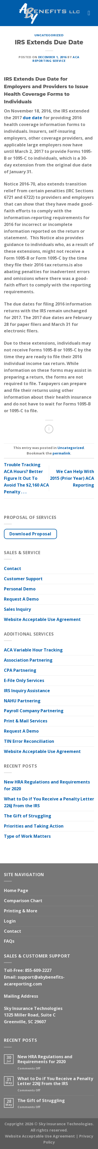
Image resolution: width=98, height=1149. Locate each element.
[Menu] (91, 13)
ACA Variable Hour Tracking (33, 650)
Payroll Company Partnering (34, 711)
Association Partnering (28, 660)
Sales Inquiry (17, 609)
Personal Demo (20, 589)
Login (10, 921)
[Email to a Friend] (49, 429)
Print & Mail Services (25, 721)
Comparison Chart (23, 900)
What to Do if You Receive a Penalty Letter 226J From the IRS (49, 802)
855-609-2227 (38, 970)
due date (32, 118)
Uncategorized (49, 35)
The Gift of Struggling (27, 816)
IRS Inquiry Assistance (27, 690)
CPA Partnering (20, 670)
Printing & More (20, 911)
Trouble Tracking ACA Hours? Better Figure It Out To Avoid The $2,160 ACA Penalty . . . (26, 478)
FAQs (9, 941)
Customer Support (23, 579)
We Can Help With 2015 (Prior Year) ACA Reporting (72, 478)
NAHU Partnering (22, 701)
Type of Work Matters (27, 836)
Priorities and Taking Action (34, 826)
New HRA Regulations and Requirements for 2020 (47, 785)
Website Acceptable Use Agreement (42, 619)
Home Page (16, 890)
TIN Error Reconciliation (29, 741)
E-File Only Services (24, 680)
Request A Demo (21, 599)
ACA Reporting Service (55, 59)
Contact (12, 568)
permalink (61, 453)
